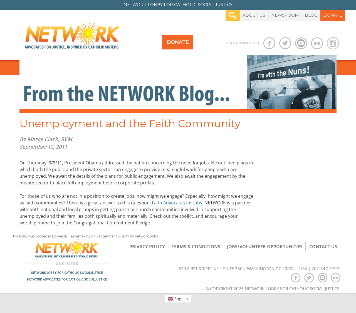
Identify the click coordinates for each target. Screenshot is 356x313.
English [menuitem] (181, 298)
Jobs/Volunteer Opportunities (265, 247)
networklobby (146, 236)
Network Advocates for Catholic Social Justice (67, 279)
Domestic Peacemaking (71, 236)
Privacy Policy (147, 247)
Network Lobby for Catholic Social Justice (67, 273)
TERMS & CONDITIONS (196, 247)
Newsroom (285, 15)
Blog (311, 15)
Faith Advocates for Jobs (177, 203)
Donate (332, 15)
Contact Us (323, 247)
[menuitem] (178, 298)
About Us (254, 15)
